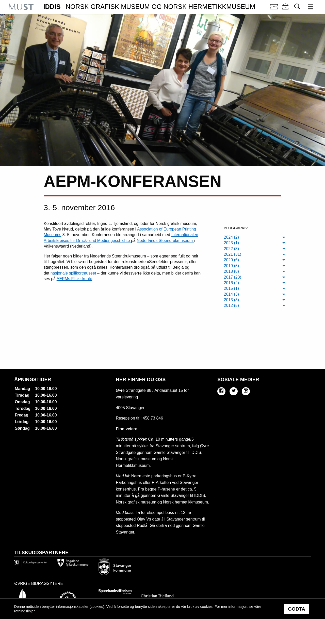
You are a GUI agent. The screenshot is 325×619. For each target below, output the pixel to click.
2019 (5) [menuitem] (231, 266)
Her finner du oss (141, 379)
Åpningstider (32, 379)
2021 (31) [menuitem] (232, 254)
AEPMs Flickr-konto (74, 279)
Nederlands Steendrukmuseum (165, 240)
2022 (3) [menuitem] (231, 249)
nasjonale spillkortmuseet (74, 273)
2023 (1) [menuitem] (231, 243)
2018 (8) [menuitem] (231, 271)
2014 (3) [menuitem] (231, 294)
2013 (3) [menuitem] (231, 300)
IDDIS (149, 7)
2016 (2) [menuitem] (231, 283)
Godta (296, 609)
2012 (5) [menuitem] (231, 305)
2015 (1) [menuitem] (231, 288)
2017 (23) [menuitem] (232, 277)
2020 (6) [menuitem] (231, 260)
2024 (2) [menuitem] (231, 237)
